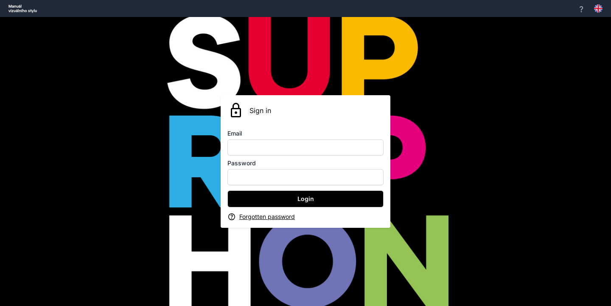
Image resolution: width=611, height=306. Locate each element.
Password (241, 163)
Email (234, 133)
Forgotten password (267, 216)
